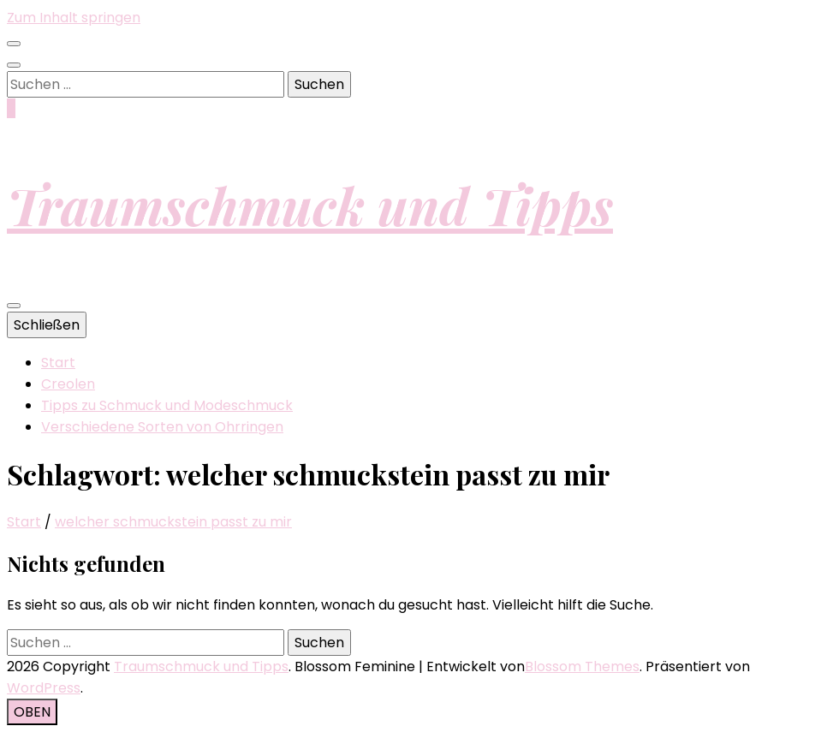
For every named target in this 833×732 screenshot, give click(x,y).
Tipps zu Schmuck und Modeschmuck (167, 405)
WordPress (43, 688)
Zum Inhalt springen (73, 17)
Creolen (68, 384)
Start (58, 362)
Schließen (47, 325)
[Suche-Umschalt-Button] (14, 65)
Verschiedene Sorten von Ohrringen (162, 427)
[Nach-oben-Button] (32, 712)
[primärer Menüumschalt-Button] (14, 305)
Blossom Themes (582, 666)
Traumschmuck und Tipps (310, 204)
